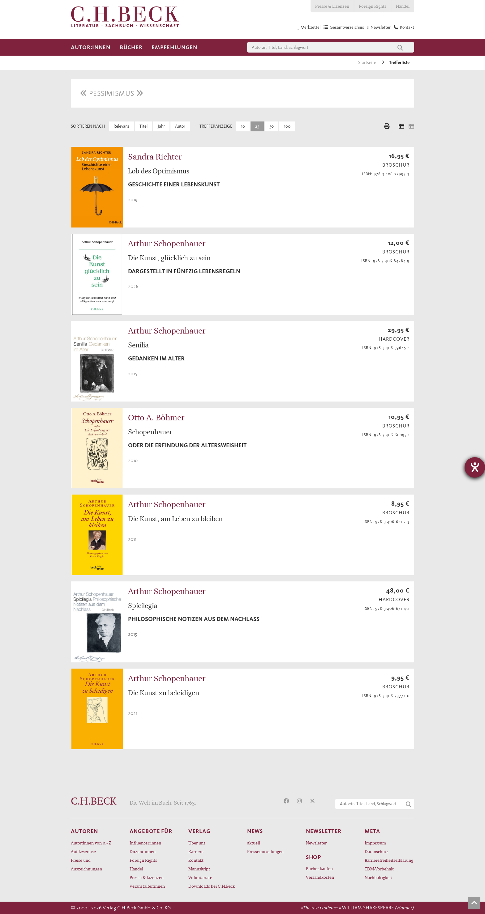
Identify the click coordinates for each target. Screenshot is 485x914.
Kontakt (196, 860)
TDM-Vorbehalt (379, 868)
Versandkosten (320, 877)
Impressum (375, 842)
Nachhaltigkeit (378, 877)
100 (287, 126)
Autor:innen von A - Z (91, 842)
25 (257, 126)
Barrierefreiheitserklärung (389, 860)
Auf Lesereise (83, 851)
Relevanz (121, 126)
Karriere (196, 851)
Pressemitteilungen (265, 851)
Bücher (131, 47)
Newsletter (316, 842)
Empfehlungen (174, 47)
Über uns (196, 842)
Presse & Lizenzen (332, 6)
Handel (403, 6)
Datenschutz (376, 851)
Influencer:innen (145, 842)
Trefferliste (399, 62)
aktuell (253, 842)
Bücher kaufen (319, 868)
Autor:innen (90, 47)
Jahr (161, 126)
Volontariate (200, 877)
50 (271, 126)
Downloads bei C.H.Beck (211, 886)
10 (243, 126)
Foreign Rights (372, 6)
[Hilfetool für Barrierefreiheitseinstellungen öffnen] (475, 467)
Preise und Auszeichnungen (86, 864)
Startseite (367, 62)
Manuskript (199, 868)
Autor (180, 126)
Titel (143, 126)
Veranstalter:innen (147, 886)
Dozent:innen (143, 851)
